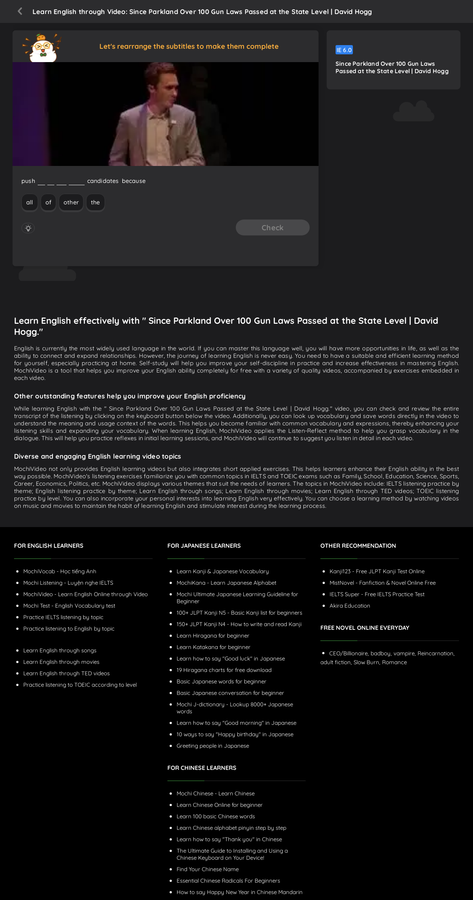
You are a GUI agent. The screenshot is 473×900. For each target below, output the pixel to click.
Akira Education (350, 605)
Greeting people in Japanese (213, 745)
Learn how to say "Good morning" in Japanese (236, 722)
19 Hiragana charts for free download (224, 669)
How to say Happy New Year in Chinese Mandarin (240, 892)
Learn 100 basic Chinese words (216, 816)
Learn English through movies (61, 661)
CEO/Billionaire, (349, 653)
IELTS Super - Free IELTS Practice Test (377, 594)
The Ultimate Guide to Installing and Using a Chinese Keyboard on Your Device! (232, 854)
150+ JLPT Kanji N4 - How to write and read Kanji (239, 624)
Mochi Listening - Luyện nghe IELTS (68, 582)
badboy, (381, 653)
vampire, (405, 653)
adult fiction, (336, 662)
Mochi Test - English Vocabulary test (69, 605)
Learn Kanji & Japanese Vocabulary (223, 571)
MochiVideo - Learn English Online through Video (85, 594)
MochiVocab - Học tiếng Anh (59, 571)
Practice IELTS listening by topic (63, 617)
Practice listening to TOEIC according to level (80, 684)
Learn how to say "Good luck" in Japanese (231, 658)
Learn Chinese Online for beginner (220, 804)
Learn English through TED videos (66, 673)
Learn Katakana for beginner (214, 647)
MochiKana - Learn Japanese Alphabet (226, 582)
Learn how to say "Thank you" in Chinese (229, 839)
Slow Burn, (367, 662)
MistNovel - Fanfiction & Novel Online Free (383, 582)
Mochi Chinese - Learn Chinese (216, 793)
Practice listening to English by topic (69, 628)
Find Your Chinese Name (208, 869)
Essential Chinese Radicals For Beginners (228, 880)
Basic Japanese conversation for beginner (230, 692)
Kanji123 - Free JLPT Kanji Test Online (377, 571)
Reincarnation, (436, 653)
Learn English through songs (59, 650)
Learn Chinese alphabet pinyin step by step (231, 827)
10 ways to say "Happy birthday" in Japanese (235, 734)
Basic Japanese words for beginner (221, 681)
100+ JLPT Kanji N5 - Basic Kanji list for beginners (239, 612)
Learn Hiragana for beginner (213, 635)
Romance (394, 662)
